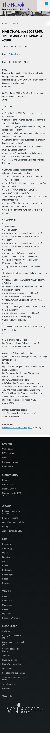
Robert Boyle (14, 54)
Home (4, 24)
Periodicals (7, 570)
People (5, 566)
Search (7, 696)
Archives (6, 631)
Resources (9, 626)
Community (10, 475)
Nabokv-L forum (9, 489)
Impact (5, 553)
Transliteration (8, 684)
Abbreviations (8, 596)
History (5, 527)
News (15, 24)
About (6, 506)
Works (6, 591)
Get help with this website (13, 522)
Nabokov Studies (9, 660)
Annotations (7, 601)
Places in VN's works (11, 618)
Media (5, 561)
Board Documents (10, 518)
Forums (5, 480)
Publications (7, 466)
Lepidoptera (7, 614)
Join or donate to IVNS (12, 531)
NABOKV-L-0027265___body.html (17, 428)
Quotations (7, 669)
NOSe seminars (9, 453)
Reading (6, 583)
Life (4, 538)
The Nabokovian (18, 4)
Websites (6, 688)
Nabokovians (8, 484)
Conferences (7, 449)
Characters (7, 605)
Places (5, 579)
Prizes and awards (10, 462)
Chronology (7, 548)
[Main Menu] (46, 3)
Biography (6, 544)
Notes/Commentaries (11, 664)
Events (7, 443)
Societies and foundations (13, 673)
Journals (6, 656)
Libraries (6, 557)
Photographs (7, 574)
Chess (5, 609)
